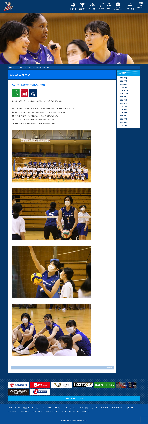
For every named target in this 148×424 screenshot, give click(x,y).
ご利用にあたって (24, 411)
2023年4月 (123, 113)
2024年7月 (123, 81)
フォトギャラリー (118, 6)
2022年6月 (123, 122)
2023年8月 (123, 100)
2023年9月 (123, 97)
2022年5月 (123, 125)
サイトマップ (86, 411)
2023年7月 (123, 103)
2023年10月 (124, 94)
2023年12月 (124, 90)
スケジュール (59, 408)
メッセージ (94, 408)
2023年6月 (123, 106)
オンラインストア (141, 6)
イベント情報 (129, 6)
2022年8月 (123, 116)
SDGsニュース (19, 67)
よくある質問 (129, 408)
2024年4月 (123, 87)
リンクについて (37, 411)
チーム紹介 (92, 6)
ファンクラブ (104, 408)
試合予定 (73, 6)
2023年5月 (123, 109)
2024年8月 (123, 78)
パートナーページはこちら (74, 398)
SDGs (109, 6)
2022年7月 (123, 119)
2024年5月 (123, 84)
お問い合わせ (12, 411)
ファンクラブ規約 (117, 408)
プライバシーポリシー (52, 411)
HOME (11, 67)
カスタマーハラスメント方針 (70, 411)
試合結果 (82, 6)
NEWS (101, 6)
